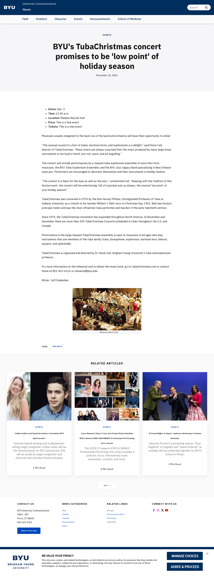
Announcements (100, 19)
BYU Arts (57, 346)
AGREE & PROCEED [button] (185, 566)
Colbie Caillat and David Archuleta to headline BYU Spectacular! (39, 437)
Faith (25, 19)
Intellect (41, 19)
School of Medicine (129, 19)
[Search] (199, 7)
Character (60, 19)
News (28, 9)
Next (107, 495)
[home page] (9, 7)
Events (78, 19)
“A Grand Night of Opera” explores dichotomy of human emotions (175, 437)
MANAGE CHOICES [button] (184, 556)
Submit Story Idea (34, 541)
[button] (208, 555)
